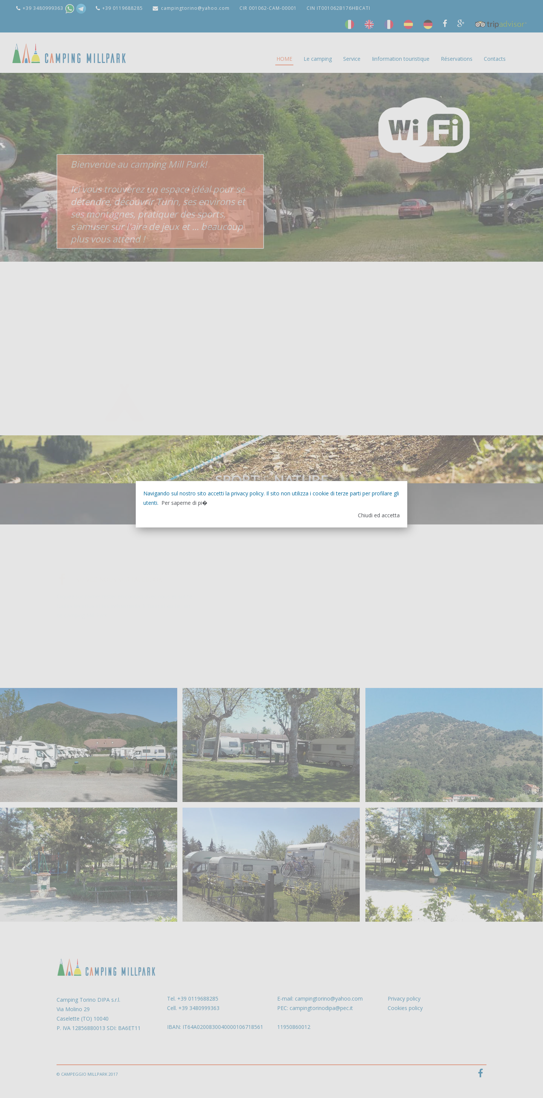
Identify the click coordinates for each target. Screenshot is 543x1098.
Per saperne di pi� (184, 502)
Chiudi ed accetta (379, 515)
